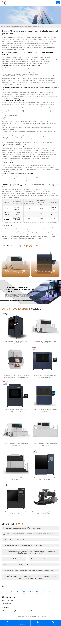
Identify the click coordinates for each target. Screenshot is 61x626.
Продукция (23, 623)
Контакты (53, 623)
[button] (56, 262)
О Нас (38, 623)
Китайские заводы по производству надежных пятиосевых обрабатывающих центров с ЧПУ (30, 552)
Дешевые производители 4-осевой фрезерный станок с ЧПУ (29, 570)
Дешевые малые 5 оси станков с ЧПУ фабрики (22, 545)
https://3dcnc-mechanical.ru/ (22, 159)
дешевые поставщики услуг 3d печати (19, 565)
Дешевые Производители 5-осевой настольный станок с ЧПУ (29, 534)
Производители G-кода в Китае (43, 559)
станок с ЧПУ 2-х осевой (13, 559)
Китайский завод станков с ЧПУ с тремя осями (23, 528)
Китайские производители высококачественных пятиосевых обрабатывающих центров (30, 577)
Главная (3, 26)
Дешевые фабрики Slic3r (13, 540)
